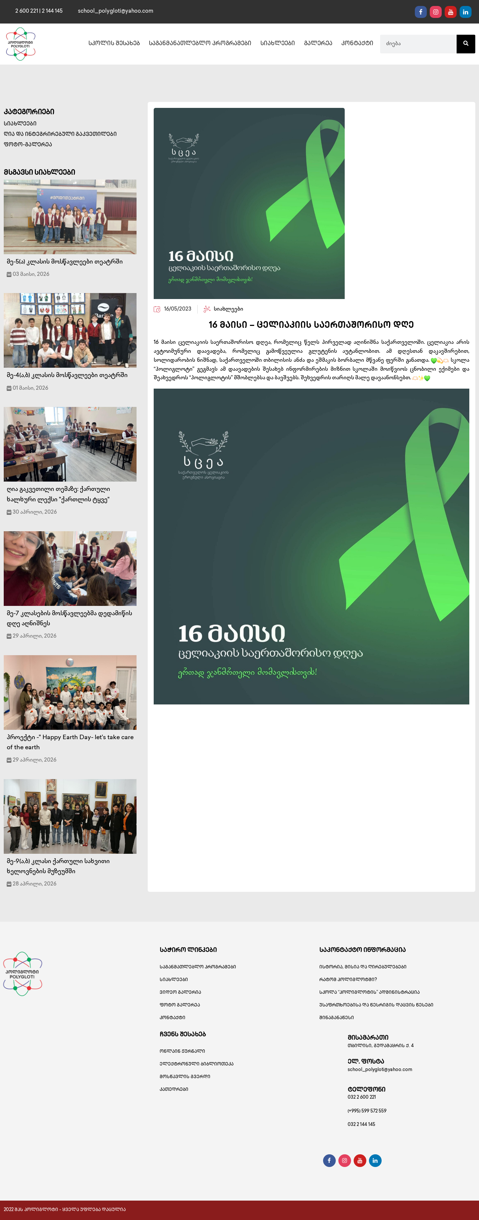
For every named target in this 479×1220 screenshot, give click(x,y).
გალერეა (318, 44)
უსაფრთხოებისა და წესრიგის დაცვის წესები (376, 1005)
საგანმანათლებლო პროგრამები (200, 44)
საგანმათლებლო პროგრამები (198, 967)
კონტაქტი (357, 44)
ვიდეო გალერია (180, 992)
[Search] (466, 44)
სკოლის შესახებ (114, 44)
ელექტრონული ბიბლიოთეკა (197, 1064)
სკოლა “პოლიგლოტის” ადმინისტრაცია (369, 992)
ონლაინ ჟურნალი (182, 1051)
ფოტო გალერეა (180, 1005)
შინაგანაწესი (336, 1018)
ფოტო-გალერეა (28, 145)
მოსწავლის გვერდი (185, 1077)
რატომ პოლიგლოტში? (348, 980)
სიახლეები (277, 44)
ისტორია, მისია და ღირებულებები (363, 967)
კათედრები (174, 1089)
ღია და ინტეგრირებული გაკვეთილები (60, 134)
